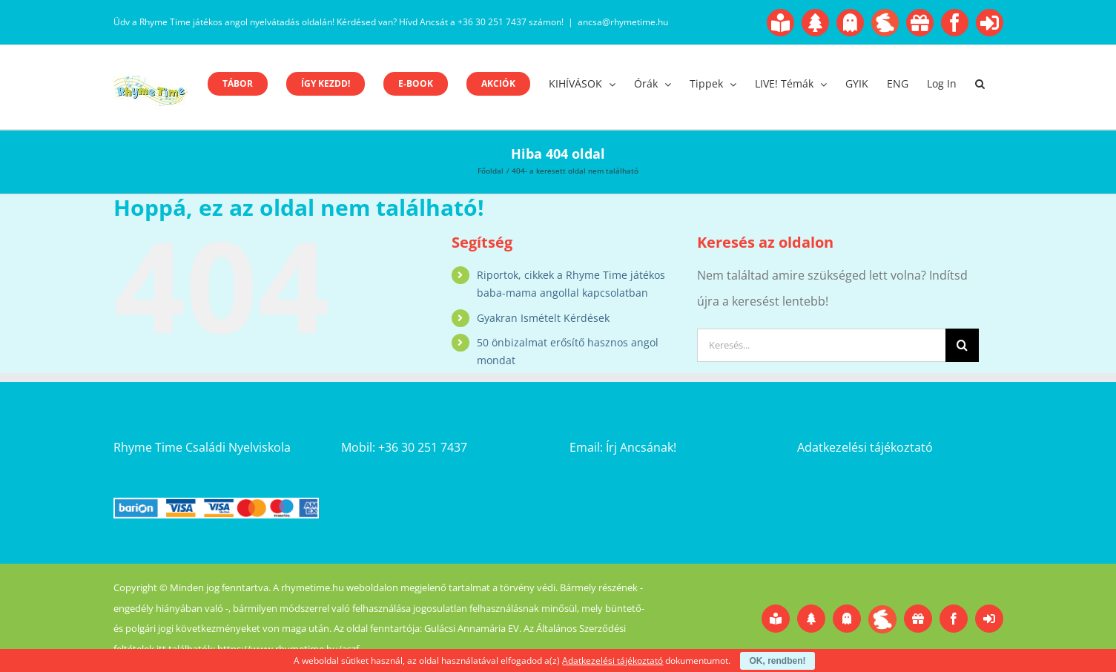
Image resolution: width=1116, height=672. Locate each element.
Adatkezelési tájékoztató (865, 447)
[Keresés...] (821, 345)
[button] (980, 84)
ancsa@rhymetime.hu (623, 22)
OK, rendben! (777, 661)
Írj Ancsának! (641, 447)
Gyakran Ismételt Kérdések (543, 318)
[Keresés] (962, 345)
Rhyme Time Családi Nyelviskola (202, 447)
